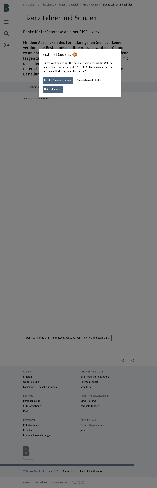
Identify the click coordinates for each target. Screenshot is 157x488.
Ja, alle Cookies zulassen (58, 80)
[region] (80, 73)
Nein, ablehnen (52, 89)
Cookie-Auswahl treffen (89, 80)
